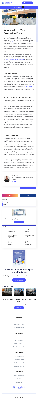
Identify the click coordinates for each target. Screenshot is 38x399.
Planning (6, 11)
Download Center (19, 307)
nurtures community (15, 41)
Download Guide (19, 280)
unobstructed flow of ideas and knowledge (14, 59)
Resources (27, 3)
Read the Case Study (19, 221)
